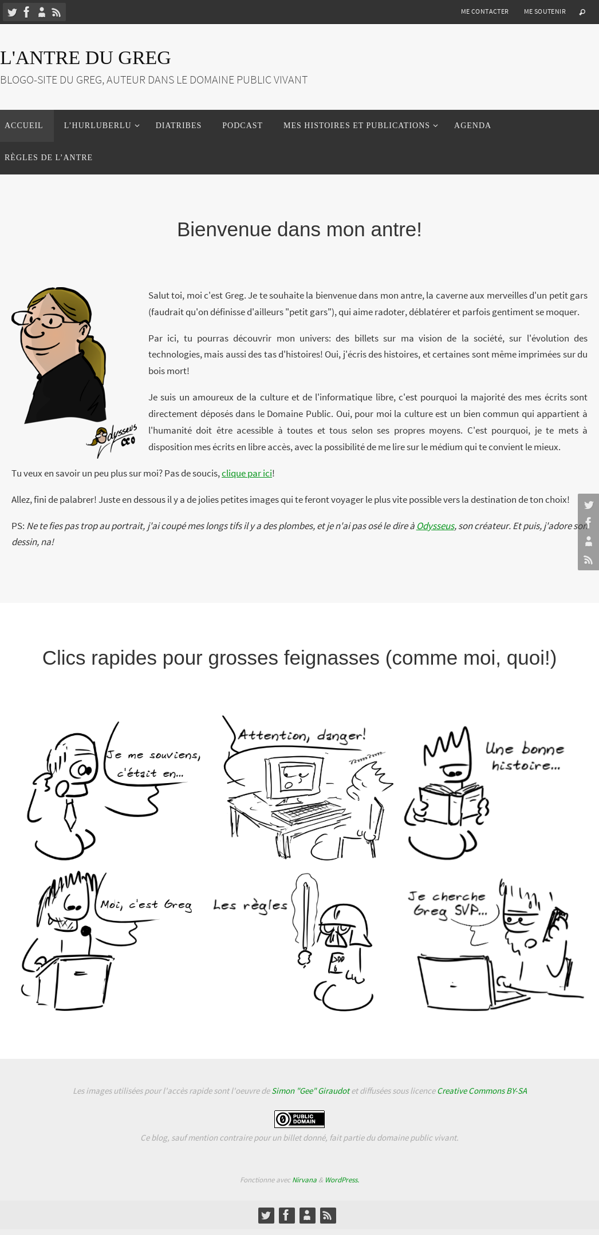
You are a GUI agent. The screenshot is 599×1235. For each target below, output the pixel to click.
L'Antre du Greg (85, 57)
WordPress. (342, 1180)
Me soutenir (545, 11)
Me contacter (485, 11)
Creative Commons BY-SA (482, 1090)
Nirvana (304, 1180)
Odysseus (435, 525)
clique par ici (247, 473)
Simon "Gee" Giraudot (310, 1090)
